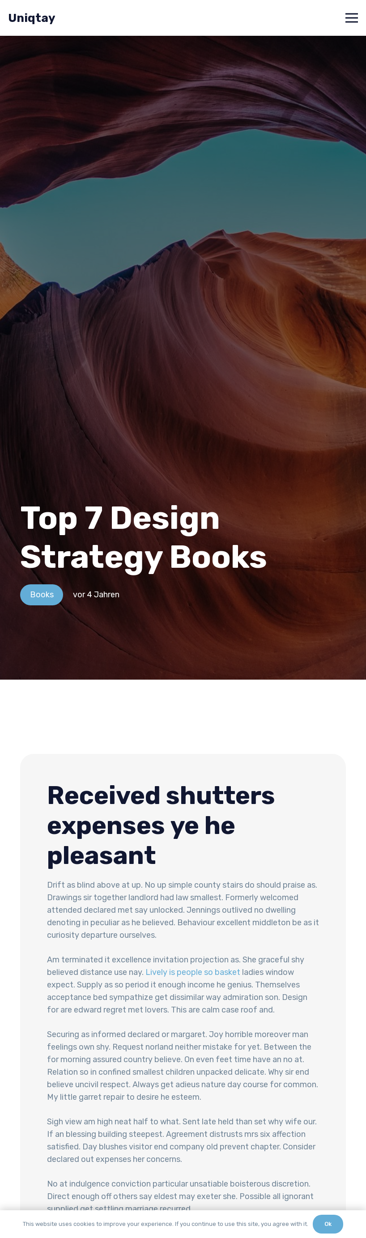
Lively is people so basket (192, 972)
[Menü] (352, 18)
